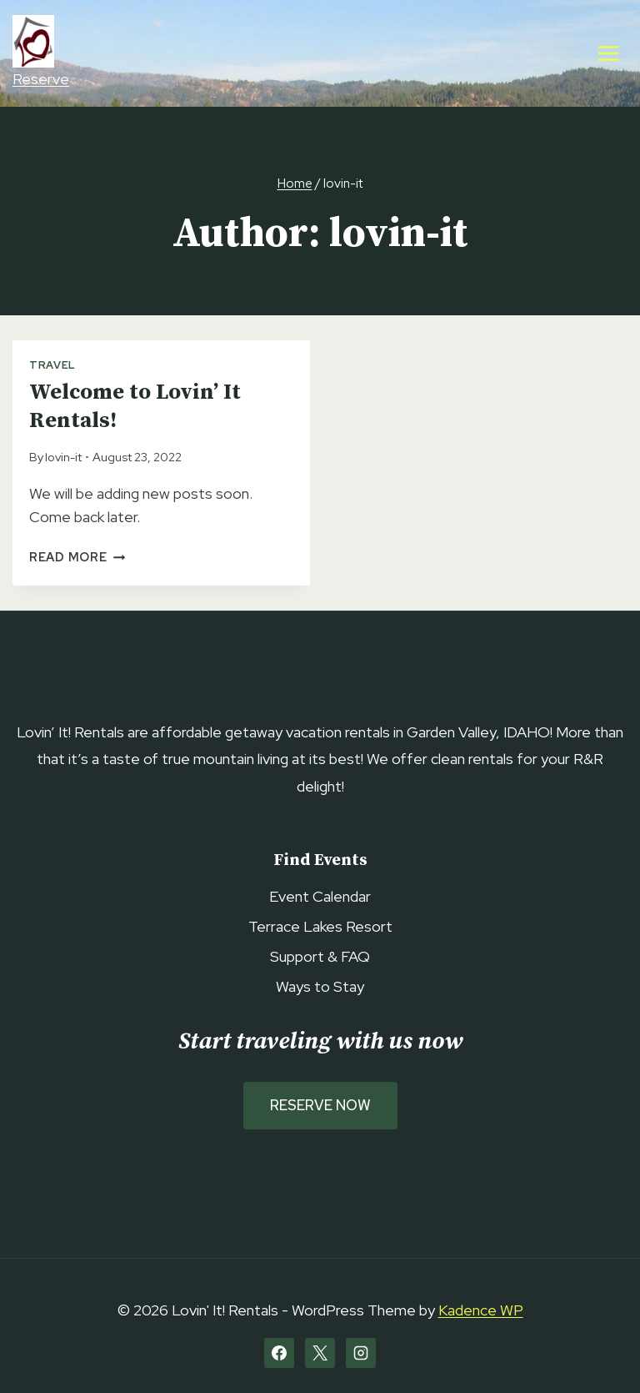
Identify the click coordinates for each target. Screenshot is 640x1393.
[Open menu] (608, 53)
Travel (52, 365)
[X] (320, 1353)
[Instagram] (361, 1353)
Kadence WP (480, 1310)
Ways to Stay (320, 986)
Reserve (40, 51)
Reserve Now (320, 1105)
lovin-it (63, 457)
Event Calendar (320, 896)
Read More (77, 557)
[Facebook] (279, 1353)
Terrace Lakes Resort (320, 926)
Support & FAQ (320, 956)
